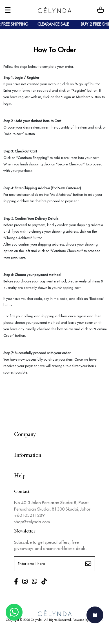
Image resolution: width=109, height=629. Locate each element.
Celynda (36, 620)
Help (19, 476)
